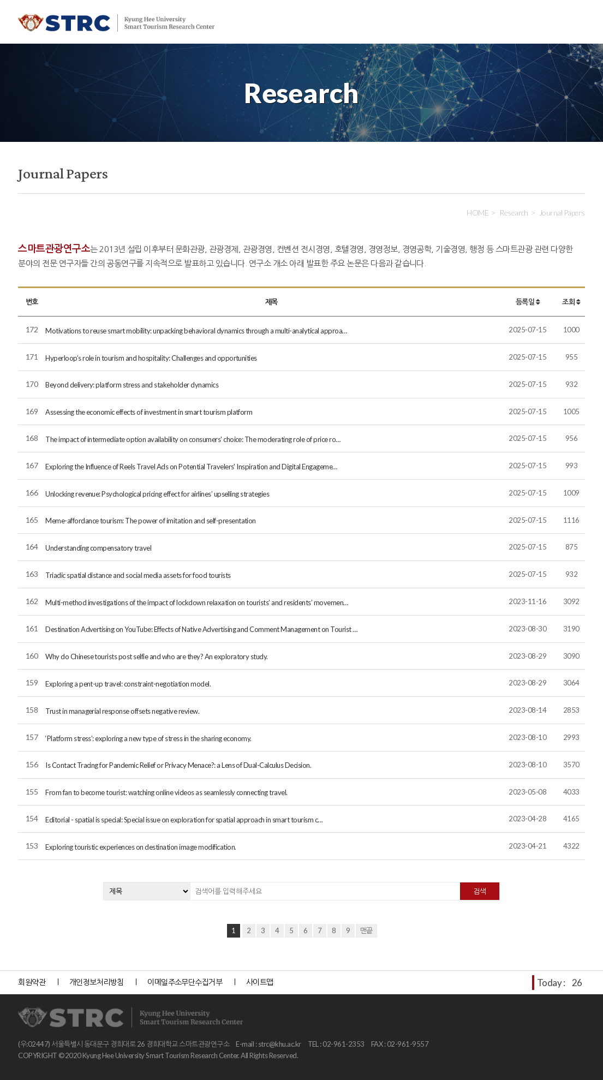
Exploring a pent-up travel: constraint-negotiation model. (128, 683)
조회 (571, 301)
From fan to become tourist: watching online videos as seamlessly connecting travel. (166, 792)
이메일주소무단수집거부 (184, 982)
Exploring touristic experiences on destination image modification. (140, 847)
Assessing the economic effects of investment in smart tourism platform (148, 412)
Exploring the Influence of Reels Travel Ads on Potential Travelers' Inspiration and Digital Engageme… (191, 466)
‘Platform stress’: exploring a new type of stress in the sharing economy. (148, 738)
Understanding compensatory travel (98, 548)
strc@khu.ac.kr (279, 1044)
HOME (477, 212)
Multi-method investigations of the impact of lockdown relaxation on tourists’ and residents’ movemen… (196, 602)
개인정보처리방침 (96, 982)
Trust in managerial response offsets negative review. (122, 711)
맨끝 (366, 930)
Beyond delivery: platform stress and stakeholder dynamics (131, 384)
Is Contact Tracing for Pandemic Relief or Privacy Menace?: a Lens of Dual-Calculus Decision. (178, 765)
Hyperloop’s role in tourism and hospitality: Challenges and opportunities (151, 358)
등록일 (528, 301)
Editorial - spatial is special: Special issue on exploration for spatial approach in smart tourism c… (184, 819)
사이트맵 (259, 982)
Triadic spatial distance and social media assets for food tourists (137, 575)
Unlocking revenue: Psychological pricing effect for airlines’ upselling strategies (157, 494)
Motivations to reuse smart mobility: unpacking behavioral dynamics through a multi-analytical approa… (196, 330)
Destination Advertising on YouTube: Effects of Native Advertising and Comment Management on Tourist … (201, 629)
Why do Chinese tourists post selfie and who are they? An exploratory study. (156, 656)
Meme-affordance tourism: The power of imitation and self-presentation (150, 520)
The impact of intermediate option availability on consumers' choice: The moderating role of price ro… (193, 439)
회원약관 (31, 982)
